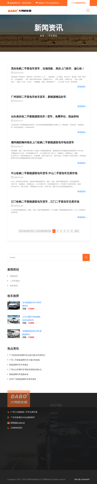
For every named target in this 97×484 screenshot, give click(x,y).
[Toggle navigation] (88, 10)
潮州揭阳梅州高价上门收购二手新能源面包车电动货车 (42, 142)
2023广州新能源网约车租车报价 (21, 379)
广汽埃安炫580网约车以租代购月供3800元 (26, 355)
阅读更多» (81, 87)
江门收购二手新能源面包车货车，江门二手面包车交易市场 (45, 201)
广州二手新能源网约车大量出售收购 (23, 360)
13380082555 (14, 428)
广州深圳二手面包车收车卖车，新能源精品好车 (38, 96)
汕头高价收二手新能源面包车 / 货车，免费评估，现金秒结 (45, 116)
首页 (42, 36)
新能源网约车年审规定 (17, 365)
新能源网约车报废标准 (17, 374)
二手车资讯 (51, 36)
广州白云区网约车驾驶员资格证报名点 (24, 370)
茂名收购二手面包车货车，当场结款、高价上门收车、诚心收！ (47, 68)
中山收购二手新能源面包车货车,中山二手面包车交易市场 (44, 173)
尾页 (77, 231)
